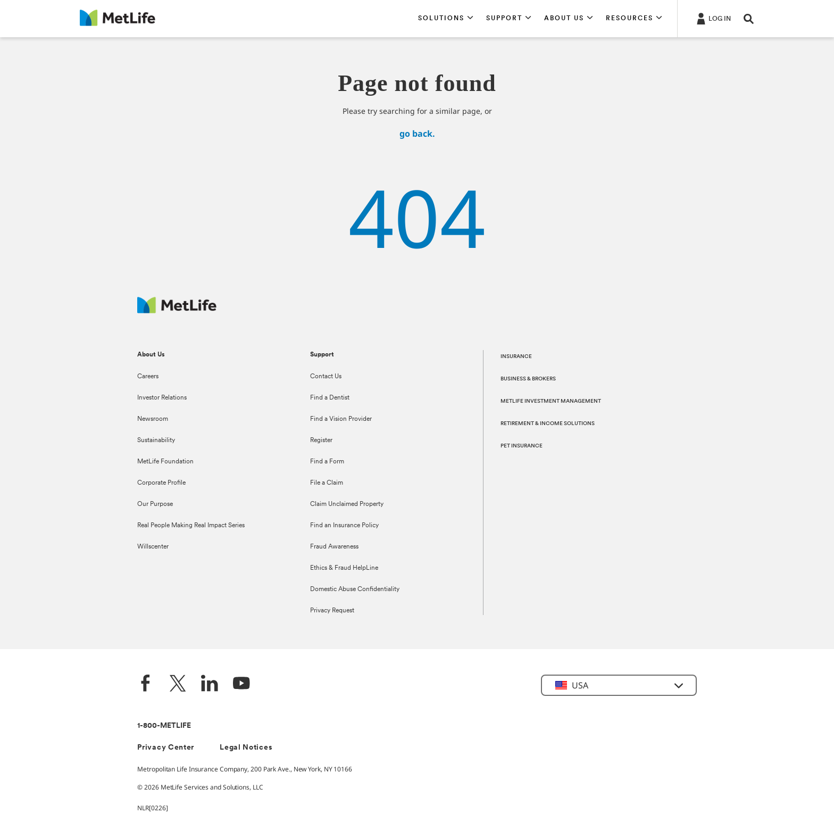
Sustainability (156, 440)
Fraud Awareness (334, 547)
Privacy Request (332, 611)
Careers (148, 376)
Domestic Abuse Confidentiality (354, 589)
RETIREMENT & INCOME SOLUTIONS (548, 424)
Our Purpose (155, 504)
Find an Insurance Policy (344, 525)
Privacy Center (165, 748)
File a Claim (326, 483)
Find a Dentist (329, 398)
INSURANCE (516, 357)
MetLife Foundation (165, 462)
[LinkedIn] (209, 684)
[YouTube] (241, 684)
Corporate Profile (161, 483)
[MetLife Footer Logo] (176, 310)
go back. (417, 133)
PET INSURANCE (522, 446)
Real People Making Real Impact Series (191, 525)
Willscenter (153, 547)
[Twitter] (177, 684)
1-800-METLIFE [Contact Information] (164, 726)
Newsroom (152, 419)
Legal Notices (246, 748)
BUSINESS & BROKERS (528, 379)
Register (321, 440)
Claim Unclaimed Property (346, 504)
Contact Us (325, 376)
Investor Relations (162, 398)
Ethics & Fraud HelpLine (344, 568)
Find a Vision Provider (341, 419)
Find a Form (327, 462)
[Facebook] (145, 684)
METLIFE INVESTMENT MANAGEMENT (551, 401)
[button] (446, 18)
